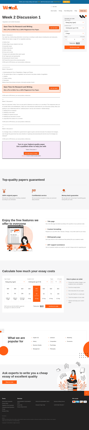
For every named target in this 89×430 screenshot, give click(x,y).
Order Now (66, 1)
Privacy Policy (5, 403)
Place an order (9, 382)
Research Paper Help (40, 405)
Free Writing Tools (68, 10)
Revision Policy (5, 411)
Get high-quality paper (31, 153)
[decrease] (66, 39)
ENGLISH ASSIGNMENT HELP (42, 401)
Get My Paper (54, 28)
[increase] (83, 39)
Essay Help (19, 405)
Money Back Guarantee (7, 401)
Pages (66, 36)
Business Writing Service (59, 401)
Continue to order (53, 306)
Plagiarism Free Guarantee (8, 405)
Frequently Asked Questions (8, 407)
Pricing (60, 10)
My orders (55, 6)
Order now (83, 10)
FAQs (75, 10)
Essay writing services (22, 406)
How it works (54, 10)
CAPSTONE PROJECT (59, 405)
